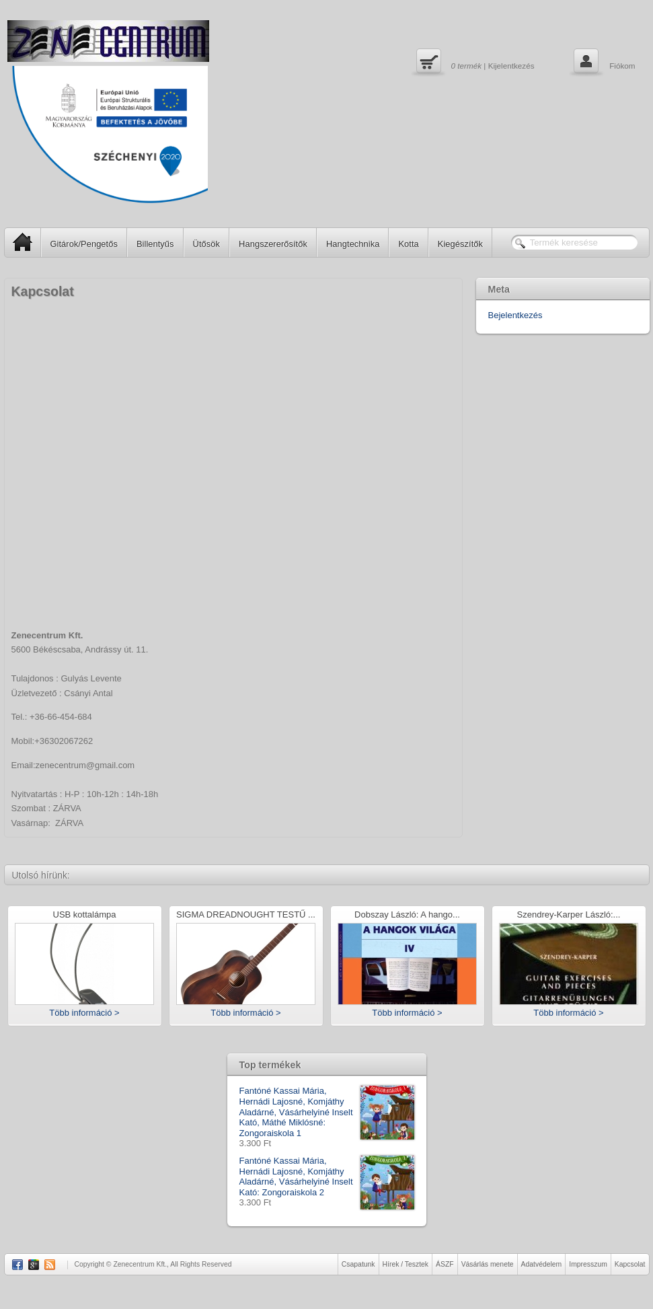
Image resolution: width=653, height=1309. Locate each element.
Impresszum (588, 1264)
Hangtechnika (353, 244)
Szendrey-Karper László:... (569, 915)
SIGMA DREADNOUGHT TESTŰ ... (245, 915)
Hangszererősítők (273, 244)
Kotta (408, 244)
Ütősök (206, 244)
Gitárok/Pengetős (84, 244)
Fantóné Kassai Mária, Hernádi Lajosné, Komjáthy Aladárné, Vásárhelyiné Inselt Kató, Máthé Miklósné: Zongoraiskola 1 (326, 1112)
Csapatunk (358, 1264)
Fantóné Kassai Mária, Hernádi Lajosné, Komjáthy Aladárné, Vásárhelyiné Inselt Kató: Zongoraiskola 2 (326, 1176)
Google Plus (33, 1264)
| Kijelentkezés (474, 62)
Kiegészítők (460, 244)
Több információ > (84, 1012)
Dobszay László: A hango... (407, 915)
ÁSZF (445, 1264)
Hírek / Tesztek (406, 1264)
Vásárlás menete (487, 1264)
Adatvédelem (541, 1264)
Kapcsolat (630, 1264)
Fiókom (603, 62)
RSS (49, 1264)
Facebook (17, 1264)
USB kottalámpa (84, 915)
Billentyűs (155, 244)
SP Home (18, 242)
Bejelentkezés (515, 315)
